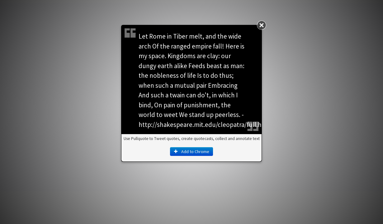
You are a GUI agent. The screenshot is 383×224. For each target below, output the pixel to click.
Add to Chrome (191, 151)
